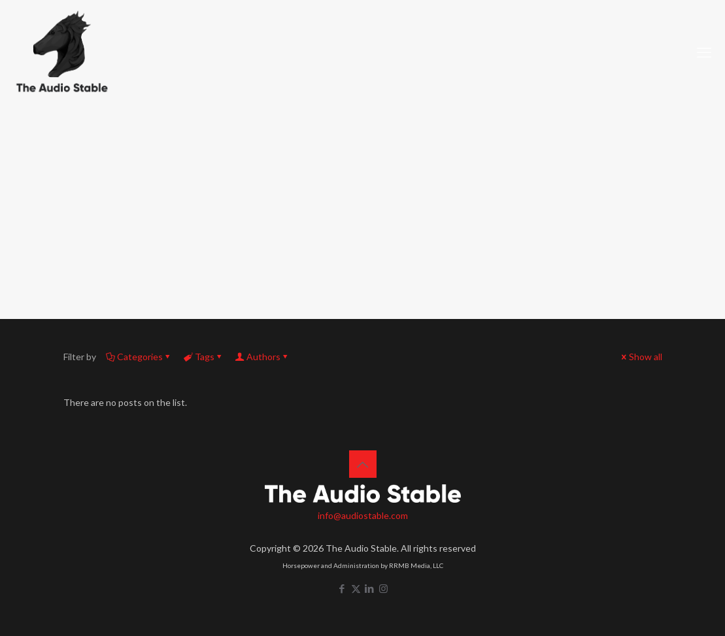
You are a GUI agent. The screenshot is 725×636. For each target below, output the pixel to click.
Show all (641, 356)
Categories (139, 356)
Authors (262, 356)
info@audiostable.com (363, 515)
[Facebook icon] (342, 588)
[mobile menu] (704, 52)
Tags (204, 356)
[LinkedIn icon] (370, 588)
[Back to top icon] (363, 464)
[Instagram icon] (383, 588)
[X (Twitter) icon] (356, 588)
